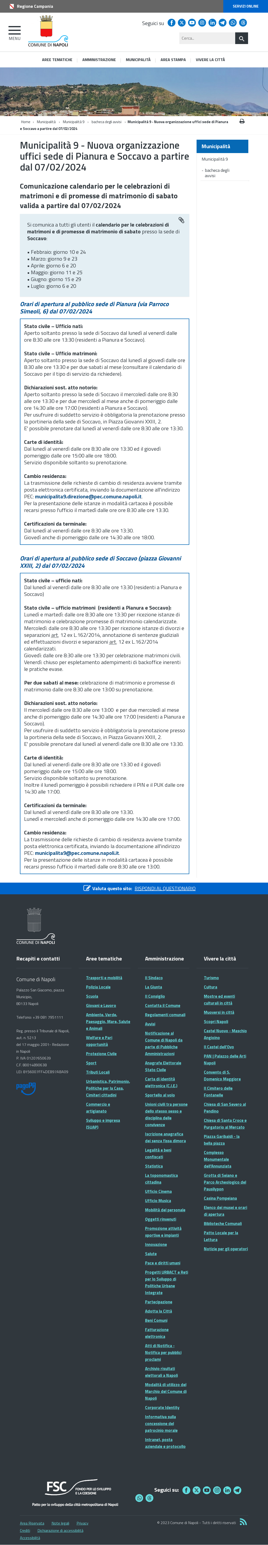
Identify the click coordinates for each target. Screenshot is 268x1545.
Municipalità (46, 122)
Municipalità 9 (73, 122)
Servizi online (246, 6)
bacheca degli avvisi (106, 122)
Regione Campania (35, 6)
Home (25, 122)
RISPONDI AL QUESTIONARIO (165, 888)
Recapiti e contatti (38, 958)
